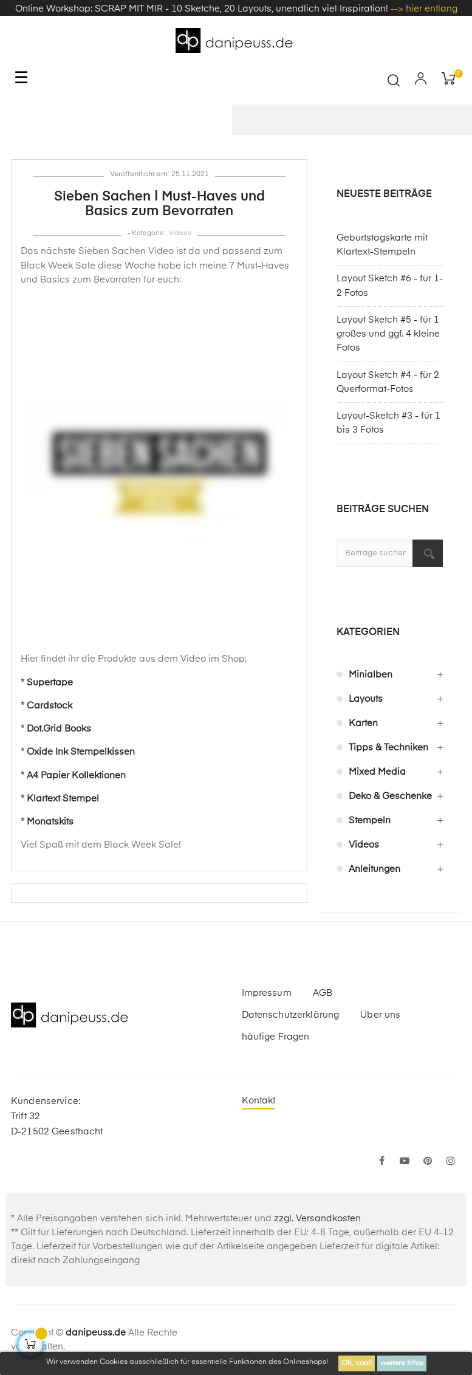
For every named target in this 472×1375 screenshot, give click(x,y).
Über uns (380, 1015)
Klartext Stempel (63, 798)
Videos (180, 233)
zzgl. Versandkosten (317, 1218)
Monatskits (50, 821)
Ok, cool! (356, 1363)
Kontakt (259, 1100)
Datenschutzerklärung (291, 1015)
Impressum (267, 993)
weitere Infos (401, 1363)
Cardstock (49, 705)
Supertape (50, 682)
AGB (322, 993)
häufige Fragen (276, 1036)
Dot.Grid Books (59, 728)
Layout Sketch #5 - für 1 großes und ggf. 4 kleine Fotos (388, 334)
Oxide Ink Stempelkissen (81, 751)
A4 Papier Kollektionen (76, 775)
